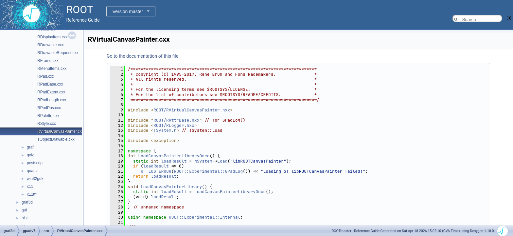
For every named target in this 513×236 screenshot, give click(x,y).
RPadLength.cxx (51, 100)
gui (24, 210)
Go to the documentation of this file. (143, 56)
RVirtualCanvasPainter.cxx (60, 131)
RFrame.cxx (48, 60)
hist (25, 218)
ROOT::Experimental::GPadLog (208, 171)
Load (222, 161)
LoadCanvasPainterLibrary (171, 186)
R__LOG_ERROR (156, 171)
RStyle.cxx (46, 123)
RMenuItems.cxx (51, 68)
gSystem (203, 161)
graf (30, 147)
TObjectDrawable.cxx (56, 139)
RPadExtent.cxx (51, 92)
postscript (35, 163)
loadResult (173, 161)
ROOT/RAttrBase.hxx (176, 120)
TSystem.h (164, 130)
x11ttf (31, 194)
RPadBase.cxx (50, 84)
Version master (128, 11)
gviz (30, 155)
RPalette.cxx (48, 115)
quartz (32, 170)
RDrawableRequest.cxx (57, 52)
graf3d (27, 202)
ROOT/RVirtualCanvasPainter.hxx (191, 110)
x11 (30, 186)
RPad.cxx (45, 76)
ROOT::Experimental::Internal (204, 217)
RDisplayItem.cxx (52, 37)
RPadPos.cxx (49, 108)
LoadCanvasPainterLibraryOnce (173, 156)
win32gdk (35, 178)
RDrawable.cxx (50, 45)
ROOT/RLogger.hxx (173, 125)
